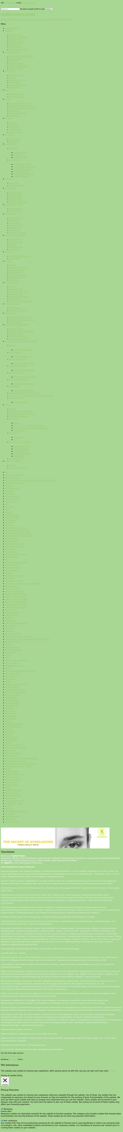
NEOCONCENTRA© (16, 80)
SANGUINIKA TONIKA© (17, 113)
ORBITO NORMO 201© (22, 176)
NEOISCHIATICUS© (16, 64)
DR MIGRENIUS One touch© (19, 103)
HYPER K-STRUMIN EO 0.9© (24, 370)
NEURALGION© (14, 258)
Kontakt (12, 409)
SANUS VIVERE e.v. (12, 28)
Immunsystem (10, 188)
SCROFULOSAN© (15, 47)
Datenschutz (18, 437)
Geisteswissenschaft (21, 446)
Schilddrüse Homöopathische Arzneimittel (21, 341)
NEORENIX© (13, 125)
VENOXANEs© (14, 87)
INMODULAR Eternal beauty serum (22, 320)
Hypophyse (13, 148)
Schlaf (7, 769)
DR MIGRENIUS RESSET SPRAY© (21, 56)
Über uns (8, 405)
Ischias (7, 644)
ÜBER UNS (9, 809)
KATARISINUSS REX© (17, 42)
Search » (49, 9)
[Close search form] (2, 7)
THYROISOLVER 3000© (22, 164)
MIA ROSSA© (14, 141)
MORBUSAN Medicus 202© (24, 174)
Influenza (8, 179)
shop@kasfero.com (29, 3)
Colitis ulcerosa (11, 501)
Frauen (7, 99)
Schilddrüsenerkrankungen (15, 761)
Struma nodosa (15, 352)
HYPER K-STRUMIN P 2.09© (24, 363)
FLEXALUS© (13, 61)
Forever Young (10, 313)
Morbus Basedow (15, 373)
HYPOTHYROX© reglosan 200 (25, 167)
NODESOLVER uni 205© (22, 169)
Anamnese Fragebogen (18, 468)
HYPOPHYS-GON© (20, 152)
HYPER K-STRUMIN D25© (23, 350)
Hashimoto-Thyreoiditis (18, 379)
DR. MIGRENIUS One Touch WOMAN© (23, 108)
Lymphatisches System (14, 204)
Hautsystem (9, 135)
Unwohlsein (9, 252)
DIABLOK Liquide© (21, 402)
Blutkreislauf (10, 71)
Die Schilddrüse (15, 160)
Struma (12, 345)
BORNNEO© (13, 183)
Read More (16, 1073)
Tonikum (8, 261)
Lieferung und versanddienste (20, 411)
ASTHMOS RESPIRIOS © (18, 37)
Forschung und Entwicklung (19, 442)
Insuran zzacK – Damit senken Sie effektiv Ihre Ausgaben (31, 395)
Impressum (13, 433)
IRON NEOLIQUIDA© (16, 270)
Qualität (17, 423)
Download (13, 465)
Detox (7, 90)
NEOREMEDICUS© (16, 97)
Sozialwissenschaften (22, 454)
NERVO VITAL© (14, 230)
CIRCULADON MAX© (16, 75)
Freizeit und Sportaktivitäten (16, 325)
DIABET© (12, 78)
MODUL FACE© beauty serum (20, 317)
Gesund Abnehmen (12, 304)
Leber (7, 658)
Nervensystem (10, 214)
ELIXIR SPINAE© (15, 59)
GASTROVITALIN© (15, 289)
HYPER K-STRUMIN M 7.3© (23, 357)
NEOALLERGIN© (15, 45)
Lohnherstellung (20, 430)
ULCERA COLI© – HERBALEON (20, 301)
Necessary (8, 1109)
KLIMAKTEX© (14, 111)
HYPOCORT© (18, 155)
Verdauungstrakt (11, 282)
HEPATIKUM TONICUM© (18, 268)
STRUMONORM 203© (21, 171)
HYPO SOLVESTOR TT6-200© (24, 384)
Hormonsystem (11, 144)
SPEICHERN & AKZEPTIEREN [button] (13, 1130)
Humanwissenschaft (21, 449)
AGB (15, 439)
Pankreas (8, 729)
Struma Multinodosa (17, 359)
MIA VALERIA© (14, 223)
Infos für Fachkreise (12, 461)
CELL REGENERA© (16, 209)
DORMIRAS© (14, 220)
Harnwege (9, 118)
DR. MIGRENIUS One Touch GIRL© (21, 106)
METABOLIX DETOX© (17, 94)
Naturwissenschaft (21, 451)
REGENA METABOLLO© (17, 85)
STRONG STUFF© (15, 239)
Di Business (13, 1059)
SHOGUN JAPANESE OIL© (19, 49)
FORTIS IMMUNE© (16, 195)
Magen (7, 668)
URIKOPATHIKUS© (16, 68)
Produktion (13, 419)
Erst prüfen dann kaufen (14, 546)
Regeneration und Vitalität (15, 235)
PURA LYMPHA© (15, 211)
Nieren (7, 721)
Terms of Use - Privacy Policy (11, 1056)
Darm (7, 504)
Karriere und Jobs (16, 458)
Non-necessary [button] (7, 1118)
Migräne (8, 681)
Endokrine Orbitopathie (18, 366)
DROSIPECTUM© (15, 40)
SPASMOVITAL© (15, 116)
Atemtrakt (9, 30)
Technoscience (19, 456)
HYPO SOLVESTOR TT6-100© (24, 390)
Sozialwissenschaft (12, 777)
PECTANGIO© (14, 82)
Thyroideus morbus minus (19, 416)
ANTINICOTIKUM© (15, 35)
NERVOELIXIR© (14, 228)
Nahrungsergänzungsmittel (15, 692)
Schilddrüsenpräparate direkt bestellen (24, 393)
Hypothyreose (14, 386)
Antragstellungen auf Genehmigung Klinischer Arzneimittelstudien (31, 480)
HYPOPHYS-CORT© (21, 157)
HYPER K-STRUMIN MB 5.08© (25, 377)
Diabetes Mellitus (16, 398)
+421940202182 (10, 3)
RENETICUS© (14, 127)
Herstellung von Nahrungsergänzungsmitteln (31, 428)
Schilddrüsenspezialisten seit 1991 (22, 414)
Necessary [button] (5, 1107)
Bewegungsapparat (12, 52)
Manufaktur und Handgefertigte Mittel (28, 425)
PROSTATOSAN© (15, 130)
